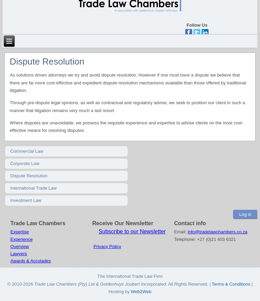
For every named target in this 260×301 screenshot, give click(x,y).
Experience (22, 239)
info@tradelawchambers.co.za (217, 231)
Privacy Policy (107, 246)
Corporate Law (24, 163)
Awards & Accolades (31, 260)
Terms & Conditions (231, 284)
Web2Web (141, 291)
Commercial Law (26, 151)
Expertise (20, 231)
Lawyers (19, 253)
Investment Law (25, 200)
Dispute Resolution (28, 175)
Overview (20, 246)
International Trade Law (33, 188)
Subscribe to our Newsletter (132, 231)
